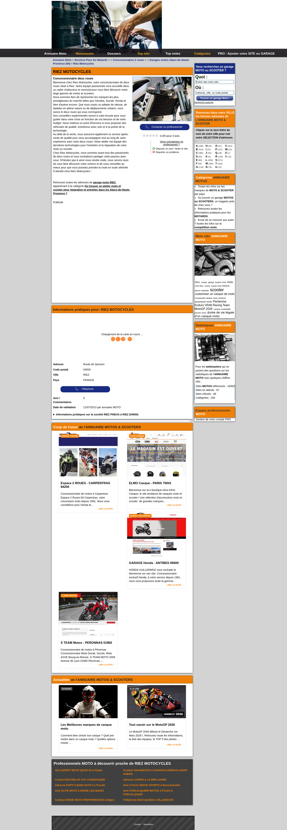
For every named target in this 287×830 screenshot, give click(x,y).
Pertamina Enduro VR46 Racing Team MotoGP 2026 (212, 305)
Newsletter (148, 824)
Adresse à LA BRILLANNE (144, 779)
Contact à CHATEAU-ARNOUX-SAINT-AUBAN (155, 772)
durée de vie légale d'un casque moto (214, 314)
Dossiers (114, 53)
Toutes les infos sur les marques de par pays (214, 190)
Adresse (58, 364)
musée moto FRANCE (220, 286)
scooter (217, 289)
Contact (137, 824)
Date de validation (64, 407)
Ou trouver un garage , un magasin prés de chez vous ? (214, 201)
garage (211, 282)
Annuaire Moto (55, 53)
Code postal (60, 369)
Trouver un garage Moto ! (214, 98)
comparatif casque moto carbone (210, 298)
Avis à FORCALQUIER (148, 792)
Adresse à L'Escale (80, 785)
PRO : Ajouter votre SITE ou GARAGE (232, 53)
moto (230, 282)
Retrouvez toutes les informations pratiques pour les (213, 212)
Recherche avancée (204, 102)
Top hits (143, 53)
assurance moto (203, 301)
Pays (56, 380)
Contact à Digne (84, 799)
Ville (55, 374)
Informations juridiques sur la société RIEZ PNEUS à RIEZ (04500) (97, 414)
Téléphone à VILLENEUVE (148, 799)
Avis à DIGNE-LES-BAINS (79, 790)
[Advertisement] (199, 27)
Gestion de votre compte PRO (213, 419)
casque (204, 282)
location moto (220, 282)
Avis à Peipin (78, 770)
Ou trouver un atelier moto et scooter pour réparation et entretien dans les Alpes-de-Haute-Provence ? (91, 190)
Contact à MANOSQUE (80, 779)
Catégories (202, 53)
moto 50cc (199, 286)
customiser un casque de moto (215, 293)
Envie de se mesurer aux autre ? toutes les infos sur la (214, 223)
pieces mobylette (202, 291)
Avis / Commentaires (62, 400)
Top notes (172, 53)
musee (207, 286)
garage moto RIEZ (104, 182)
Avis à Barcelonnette (151, 785)
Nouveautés (85, 53)
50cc (197, 282)
